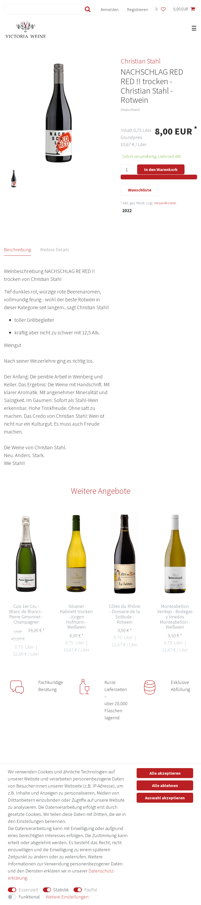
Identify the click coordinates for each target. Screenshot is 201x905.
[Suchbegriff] (42, 9)
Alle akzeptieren (165, 773)
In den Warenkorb (160, 169)
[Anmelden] (109, 9)
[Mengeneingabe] (127, 169)
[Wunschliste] (160, 9)
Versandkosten (165, 203)
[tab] (22, 249)
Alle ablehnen (165, 785)
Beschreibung (17, 250)
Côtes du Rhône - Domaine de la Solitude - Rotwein (124, 614)
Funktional (29, 897)
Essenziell (28, 890)
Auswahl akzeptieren (165, 797)
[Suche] (86, 9)
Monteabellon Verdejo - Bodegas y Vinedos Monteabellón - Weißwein (175, 617)
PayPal (90, 890)
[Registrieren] (138, 9)
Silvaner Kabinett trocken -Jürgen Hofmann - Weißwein (76, 617)
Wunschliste (139, 189)
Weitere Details (54, 250)
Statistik (61, 890)
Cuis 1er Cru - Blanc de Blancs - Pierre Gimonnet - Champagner (26, 614)
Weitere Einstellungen (67, 897)
